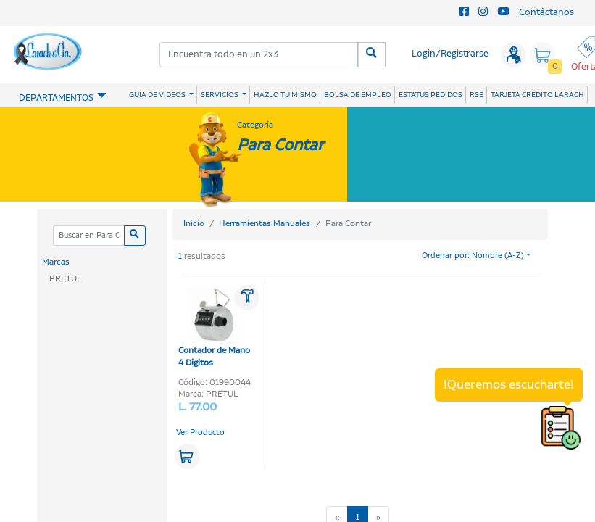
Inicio (193, 224)
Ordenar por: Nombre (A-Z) (473, 256)
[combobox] (259, 54)
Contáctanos (546, 13)
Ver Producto (200, 433)
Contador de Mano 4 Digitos (214, 327)
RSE (476, 95)
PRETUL (65, 279)
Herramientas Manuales (264, 224)
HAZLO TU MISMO (285, 95)
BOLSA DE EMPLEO (357, 95)
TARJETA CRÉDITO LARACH (537, 95)
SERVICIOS (220, 95)
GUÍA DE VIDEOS (158, 95)
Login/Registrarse (450, 54)
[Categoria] (89, 235)
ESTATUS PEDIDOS (430, 95)
